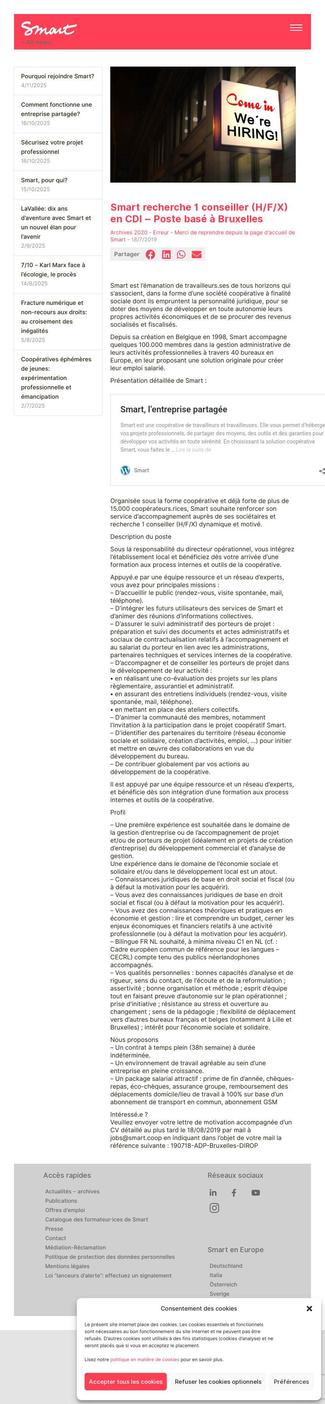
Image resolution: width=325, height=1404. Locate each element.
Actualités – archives (72, 1192)
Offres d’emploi (65, 1210)
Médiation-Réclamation (75, 1248)
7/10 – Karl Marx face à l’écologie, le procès (53, 270)
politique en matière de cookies (144, 1359)
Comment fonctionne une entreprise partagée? (56, 109)
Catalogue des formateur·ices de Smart (96, 1220)
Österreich (223, 1285)
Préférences (291, 1381)
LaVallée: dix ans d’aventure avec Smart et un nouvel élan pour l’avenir (56, 222)
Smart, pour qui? (44, 180)
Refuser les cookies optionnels (218, 1381)
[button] (309, 1309)
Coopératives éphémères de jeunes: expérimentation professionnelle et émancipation (56, 378)
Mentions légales (67, 1266)
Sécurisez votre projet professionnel (52, 147)
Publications (61, 1201)
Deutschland (226, 1266)
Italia (216, 1275)
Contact (55, 1238)
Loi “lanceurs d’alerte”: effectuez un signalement (108, 1276)
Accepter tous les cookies (125, 1381)
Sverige (220, 1294)
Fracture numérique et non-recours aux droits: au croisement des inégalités (54, 316)
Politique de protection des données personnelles (110, 1257)
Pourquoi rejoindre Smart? (57, 76)
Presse (54, 1229)
